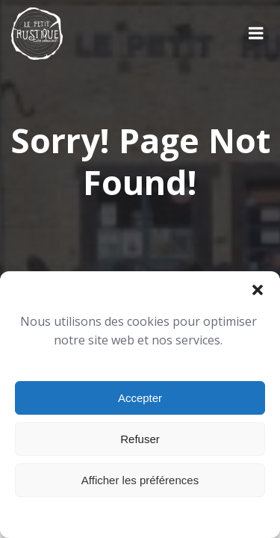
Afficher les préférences (140, 480)
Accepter (140, 398)
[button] (257, 289)
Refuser (140, 439)
